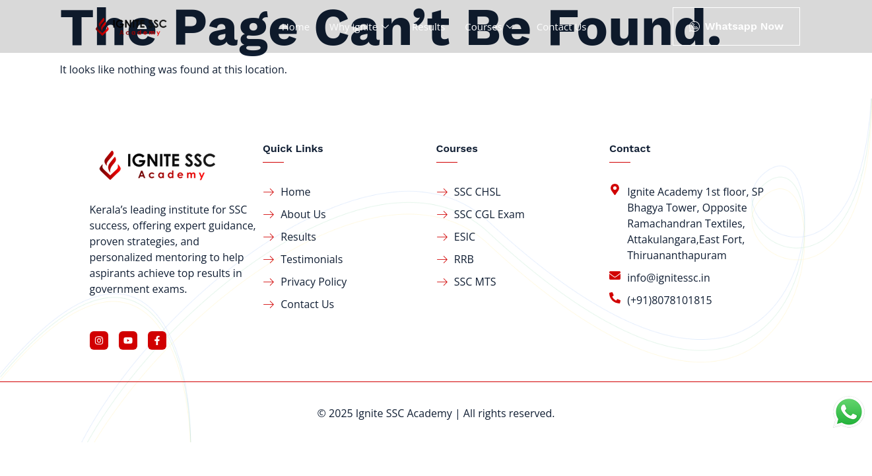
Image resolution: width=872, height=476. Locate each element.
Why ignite (360, 26)
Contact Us (562, 26)
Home (295, 26)
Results (428, 26)
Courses (491, 26)
